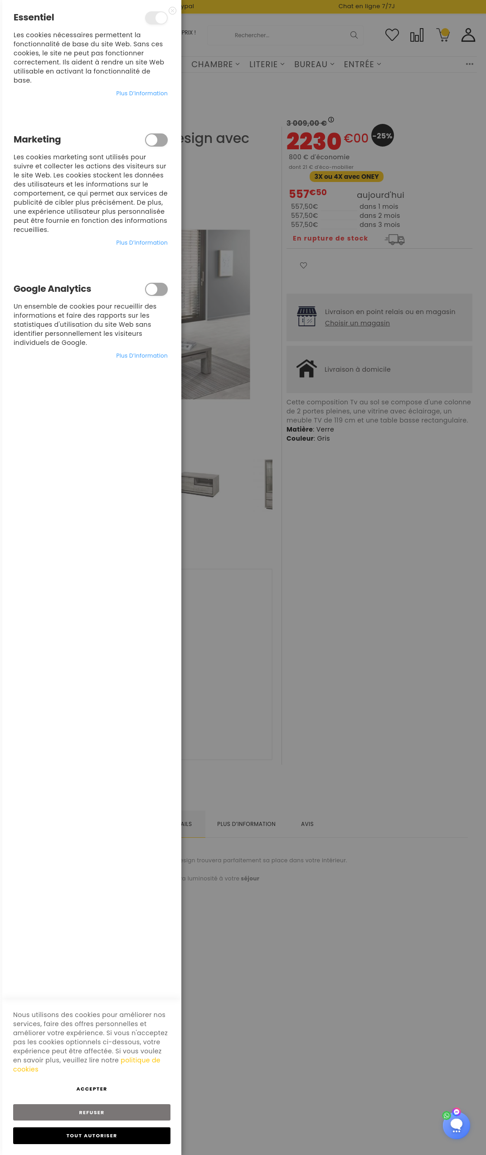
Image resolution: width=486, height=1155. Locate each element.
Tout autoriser (92, 1135)
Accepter (91, 1088)
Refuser (91, 1112)
